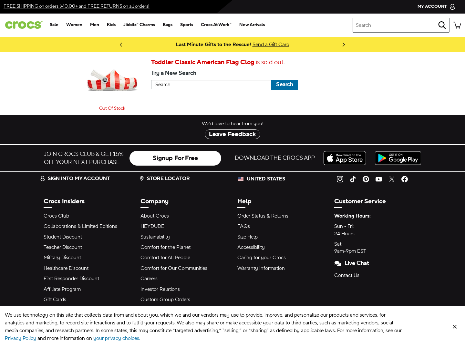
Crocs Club (56, 216)
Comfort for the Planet (165, 247)
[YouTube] (379, 179)
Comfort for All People (165, 257)
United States (266, 179)
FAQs (243, 226)
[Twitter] (391, 179)
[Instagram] (340, 179)
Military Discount (62, 257)
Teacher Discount (63, 247)
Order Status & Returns (262, 216)
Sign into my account (75, 178)
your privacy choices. (116, 338)
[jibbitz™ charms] (139, 25)
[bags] (167, 25)
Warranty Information (261, 268)
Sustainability (155, 237)
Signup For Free (175, 158)
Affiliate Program (62, 289)
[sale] (54, 25)
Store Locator (164, 178)
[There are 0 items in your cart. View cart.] (457, 25)
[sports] (186, 25)
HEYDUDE (152, 226)
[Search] (442, 25)
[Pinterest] (366, 179)
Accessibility (251, 247)
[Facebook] (404, 179)
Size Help (247, 237)
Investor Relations (160, 289)
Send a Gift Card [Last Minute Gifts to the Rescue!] (271, 44)
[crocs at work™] (216, 25)
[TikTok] (353, 179)
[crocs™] (23, 25)
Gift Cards (55, 299)
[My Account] (436, 6)
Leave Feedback (232, 134)
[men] (94, 25)
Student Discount (63, 237)
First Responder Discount (71, 278)
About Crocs (154, 216)
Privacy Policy (20, 338)
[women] (74, 25)
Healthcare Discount (66, 268)
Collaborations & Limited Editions (80, 226)
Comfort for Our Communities (173, 268)
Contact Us (346, 275)
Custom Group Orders (165, 299)
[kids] (111, 25)
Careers (149, 278)
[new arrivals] (252, 25)
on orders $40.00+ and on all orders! (77, 6)
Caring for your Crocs (261, 257)
